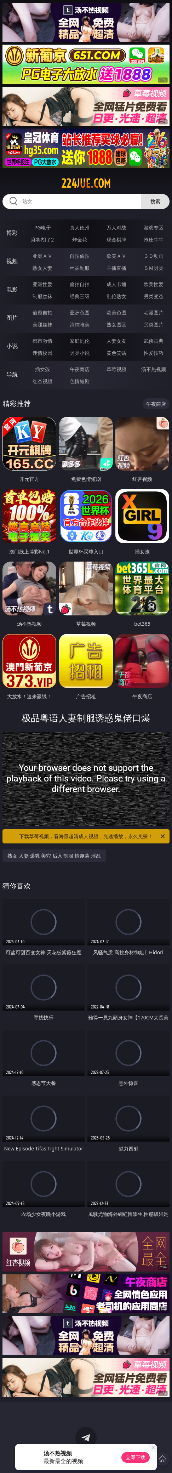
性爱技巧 (154, 352)
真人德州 (80, 227)
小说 (12, 346)
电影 (12, 289)
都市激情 (42, 340)
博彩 (12, 233)
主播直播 (116, 268)
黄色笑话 (116, 352)
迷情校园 (42, 352)
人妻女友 (116, 340)
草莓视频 (116, 369)
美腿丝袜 (42, 324)
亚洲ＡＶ (42, 255)
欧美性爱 (154, 284)
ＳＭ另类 (154, 268)
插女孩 (42, 369)
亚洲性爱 (42, 284)
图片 (12, 318)
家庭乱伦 (80, 340)
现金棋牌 (116, 239)
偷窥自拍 (42, 312)
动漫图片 (154, 312)
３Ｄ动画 (154, 255)
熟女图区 (116, 324)
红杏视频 (42, 381)
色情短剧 (80, 381)
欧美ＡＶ (116, 255)
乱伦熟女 (116, 296)
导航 (12, 374)
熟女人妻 (42, 268)
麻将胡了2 (42, 239)
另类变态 (154, 296)
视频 (12, 261)
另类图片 (154, 324)
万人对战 (116, 227)
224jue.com (86, 183)
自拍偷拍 (80, 255)
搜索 (155, 201)
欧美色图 (116, 312)
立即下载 (135, 1457)
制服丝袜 (42, 296)
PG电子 (42, 227)
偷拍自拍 (80, 284)
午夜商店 (80, 369)
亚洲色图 (80, 312)
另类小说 (80, 352)
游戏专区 (154, 227)
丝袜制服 (80, 268)
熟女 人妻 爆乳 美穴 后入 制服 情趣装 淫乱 (54, 855)
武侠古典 (154, 340)
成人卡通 (116, 284)
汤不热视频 (153, 369)
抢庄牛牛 (154, 239)
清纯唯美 (80, 324)
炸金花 (79, 239)
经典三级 (80, 296)
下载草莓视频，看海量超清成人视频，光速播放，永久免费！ (92, 836)
